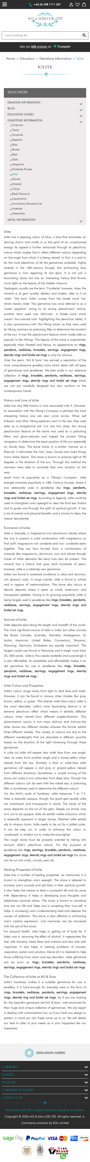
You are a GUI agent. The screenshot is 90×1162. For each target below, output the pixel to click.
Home (10, 58)
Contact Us (12, 1098)
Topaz (15, 130)
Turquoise (17, 125)
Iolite (80, 58)
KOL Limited (61, 1123)
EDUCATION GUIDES (50, 1053)
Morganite (18, 164)
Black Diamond (21, 194)
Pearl (14, 154)
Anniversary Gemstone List (27, 204)
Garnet (16, 179)
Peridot (16, 150)
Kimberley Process (22, 169)
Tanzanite (17, 135)
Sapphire (17, 140)
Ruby (14, 145)
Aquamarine (19, 199)
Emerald (16, 184)
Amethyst (17, 209)
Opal (15, 159)
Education (27, 58)
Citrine (16, 189)
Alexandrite (18, 213)
